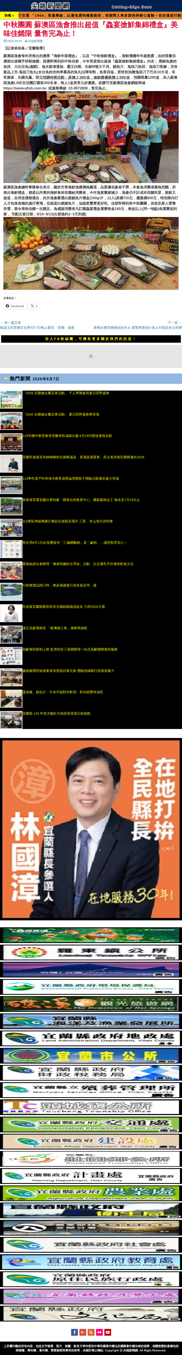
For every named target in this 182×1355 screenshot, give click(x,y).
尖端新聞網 (35, 41)
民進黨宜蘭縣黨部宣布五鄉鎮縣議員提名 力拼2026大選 (63, 606)
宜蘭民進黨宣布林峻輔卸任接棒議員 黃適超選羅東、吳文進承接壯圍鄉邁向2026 (83, 457)
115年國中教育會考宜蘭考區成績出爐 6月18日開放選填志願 (67, 436)
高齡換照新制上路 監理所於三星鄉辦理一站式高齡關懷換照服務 (70, 649)
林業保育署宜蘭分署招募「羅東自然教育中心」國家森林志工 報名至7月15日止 (81, 500)
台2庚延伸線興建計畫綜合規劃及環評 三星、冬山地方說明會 (67, 521)
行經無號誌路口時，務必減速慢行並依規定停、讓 (59, 585)
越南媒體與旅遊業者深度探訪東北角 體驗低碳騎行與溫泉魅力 (68, 671)
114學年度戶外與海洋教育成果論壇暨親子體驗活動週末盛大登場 (70, 478)
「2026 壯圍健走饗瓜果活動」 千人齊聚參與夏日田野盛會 (65, 393)
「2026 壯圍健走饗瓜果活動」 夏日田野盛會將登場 (60, 414)
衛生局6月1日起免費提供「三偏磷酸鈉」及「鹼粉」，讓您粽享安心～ (74, 542)
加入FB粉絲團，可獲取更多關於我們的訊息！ (91, 339)
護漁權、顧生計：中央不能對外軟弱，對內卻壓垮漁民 (62, 692)
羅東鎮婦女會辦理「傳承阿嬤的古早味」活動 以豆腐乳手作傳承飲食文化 (78, 564)
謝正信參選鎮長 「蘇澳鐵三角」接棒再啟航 (57, 628)
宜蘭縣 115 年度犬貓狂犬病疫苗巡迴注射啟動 (56, 713)
